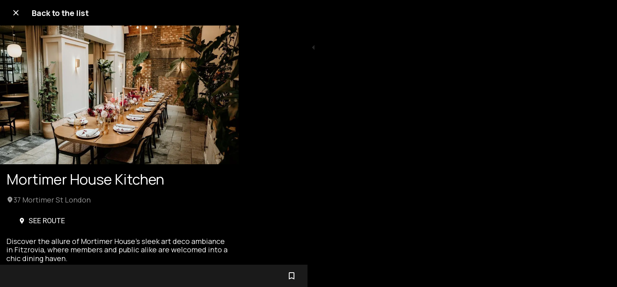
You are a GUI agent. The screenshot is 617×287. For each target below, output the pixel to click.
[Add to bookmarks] (222, 275)
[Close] (16, 13)
